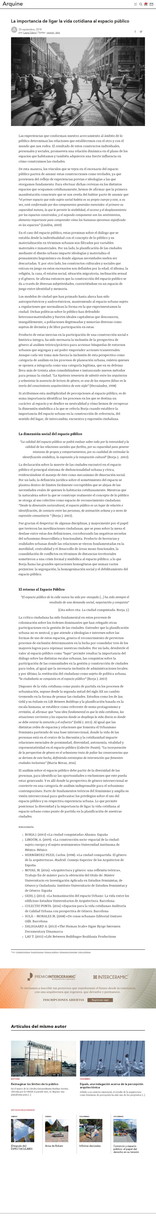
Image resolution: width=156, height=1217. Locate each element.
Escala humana (37, 952)
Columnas (85, 1079)
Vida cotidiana (84, 952)
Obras (14, 1116)
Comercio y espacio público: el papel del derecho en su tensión (126, 1149)
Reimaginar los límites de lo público (35, 1084)
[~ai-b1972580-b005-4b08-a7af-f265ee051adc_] (78, 1007)
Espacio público (52, 952)
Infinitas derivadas (90, 1146)
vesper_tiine (53, 32)
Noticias (15, 1079)
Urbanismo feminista (68, 952)
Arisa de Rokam (54, 1146)
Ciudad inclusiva (23, 952)
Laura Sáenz (29, 32)
